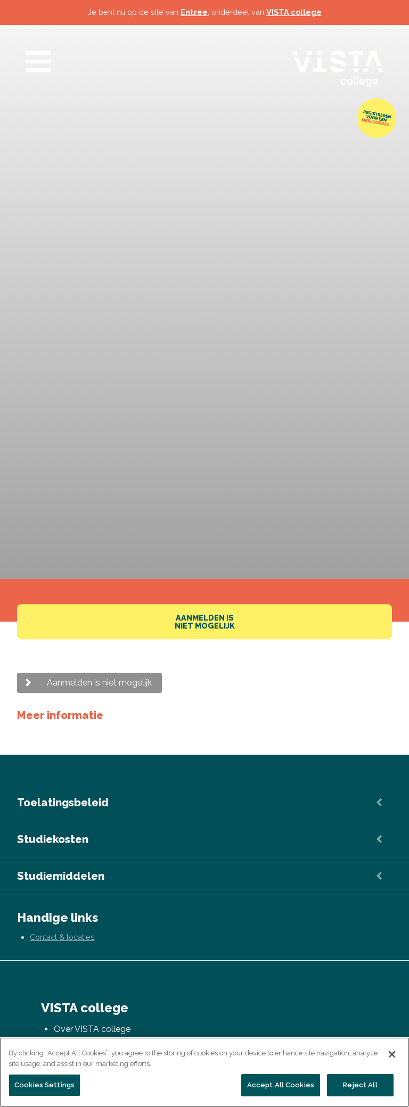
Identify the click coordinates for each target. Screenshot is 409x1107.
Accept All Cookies (280, 1085)
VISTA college (294, 11)
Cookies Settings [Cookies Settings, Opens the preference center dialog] (44, 1085)
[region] (204, 1072)
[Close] (392, 1054)
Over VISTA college (92, 1029)
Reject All (360, 1085)
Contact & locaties (62, 936)
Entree (194, 11)
